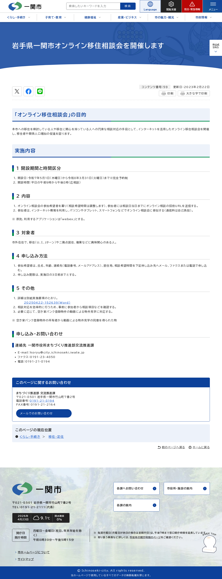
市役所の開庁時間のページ (145, 537)
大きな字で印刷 (193, 93)
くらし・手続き (18, 17)
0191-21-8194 (42, 400)
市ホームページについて (32, 552)
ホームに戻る (199, 447)
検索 (128, 6)
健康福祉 (92, 17)
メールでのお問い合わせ (36, 413)
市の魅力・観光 (166, 17)
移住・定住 (56, 436)
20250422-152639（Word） (47, 302)
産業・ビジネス (129, 17)
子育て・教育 (55, 17)
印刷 (167, 93)
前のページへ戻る (171, 447)
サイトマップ (24, 559)
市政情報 (203, 17)
